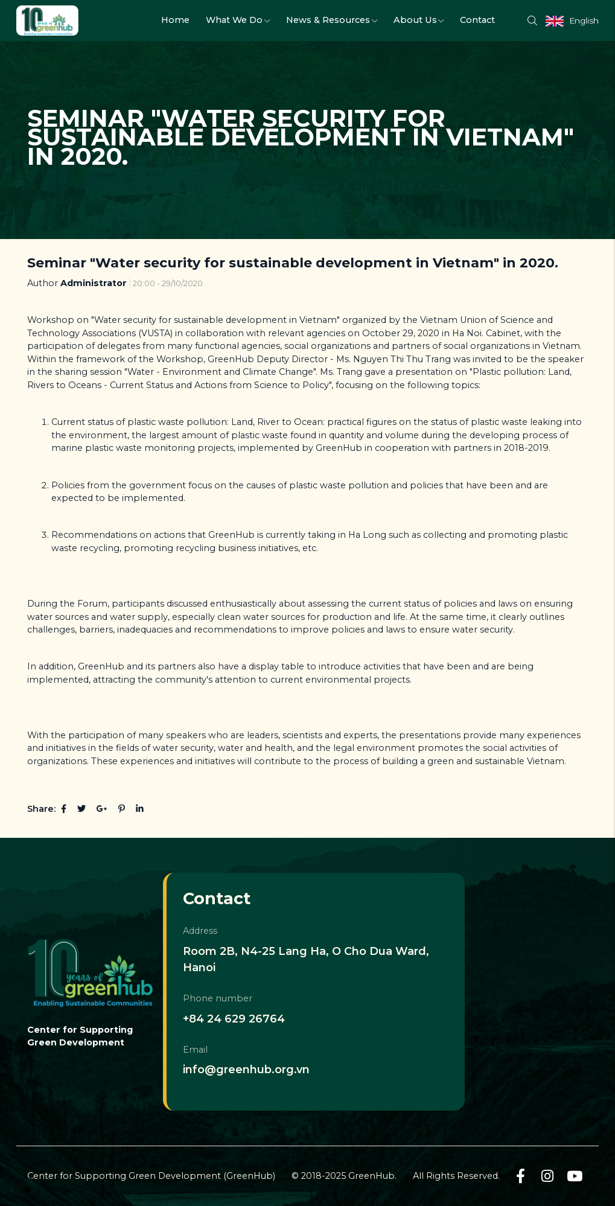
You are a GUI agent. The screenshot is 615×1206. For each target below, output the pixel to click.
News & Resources (331, 19)
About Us (419, 19)
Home (175, 19)
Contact (477, 19)
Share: (41, 808)
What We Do (238, 19)
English (584, 20)
